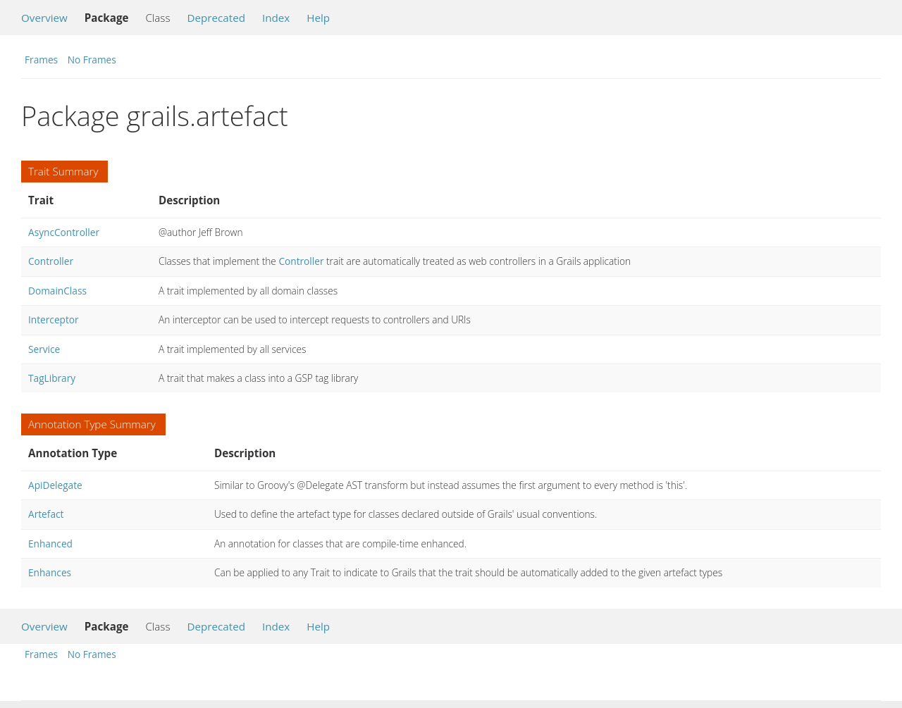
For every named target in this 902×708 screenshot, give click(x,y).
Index (276, 18)
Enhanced (50, 543)
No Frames (92, 59)
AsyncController (63, 232)
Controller (50, 261)
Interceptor (53, 319)
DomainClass (57, 290)
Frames (41, 59)
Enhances (49, 572)
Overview (44, 18)
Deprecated (216, 18)
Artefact (45, 514)
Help (318, 18)
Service (44, 349)
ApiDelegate (55, 485)
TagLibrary (51, 378)
